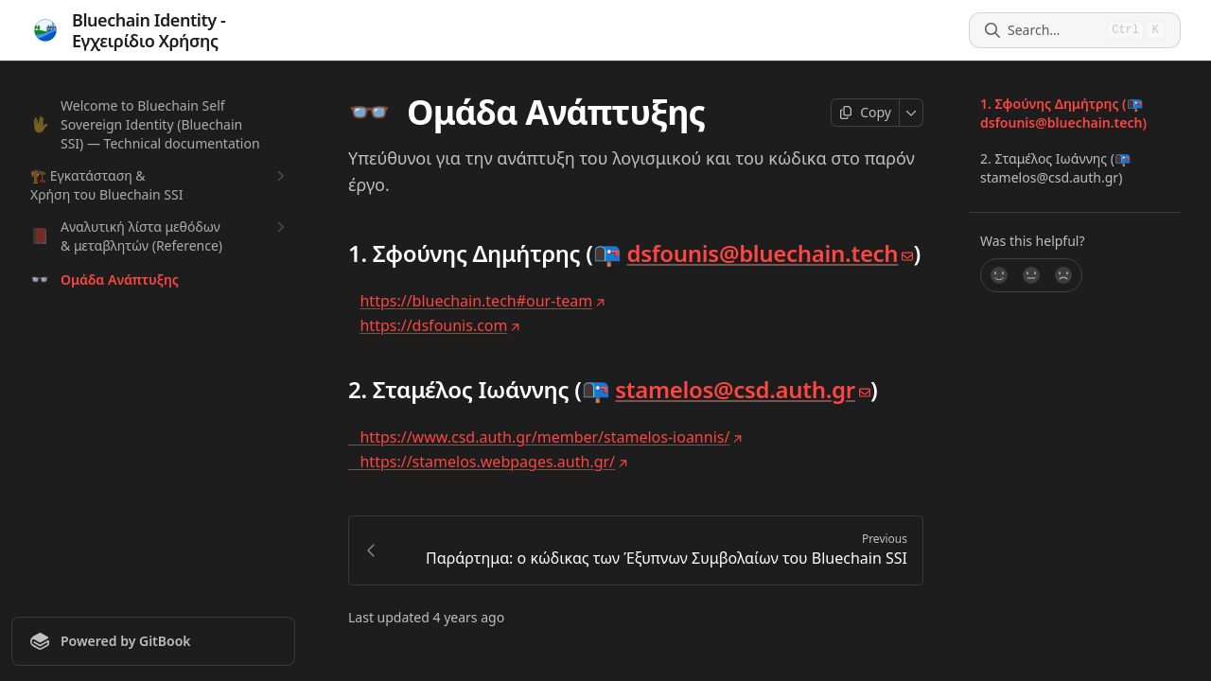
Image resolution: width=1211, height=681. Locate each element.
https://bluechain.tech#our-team (483, 300)
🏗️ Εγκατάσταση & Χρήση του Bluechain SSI (160, 184)
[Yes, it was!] (998, 275)
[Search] (1053, 30)
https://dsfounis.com (440, 325)
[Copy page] (865, 112)
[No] (1064, 275)
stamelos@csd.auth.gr (742, 389)
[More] (911, 112)
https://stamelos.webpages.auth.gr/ (488, 461)
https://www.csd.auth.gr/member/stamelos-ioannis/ (545, 437)
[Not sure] (1031, 275)
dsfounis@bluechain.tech (769, 253)
